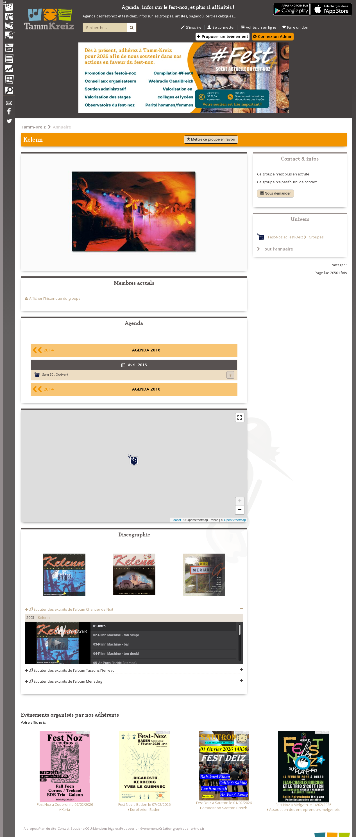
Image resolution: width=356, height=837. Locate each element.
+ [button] (240, 501)
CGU (88, 828)
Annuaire (62, 127)
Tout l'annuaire (275, 249)
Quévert (62, 374)
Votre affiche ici (33, 722)
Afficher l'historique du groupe (55, 298)
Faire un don (295, 27)
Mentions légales (106, 828)
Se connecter (221, 27)
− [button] (240, 510)
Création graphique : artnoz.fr (182, 828)
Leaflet (176, 520)
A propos (31, 828)
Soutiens (77, 828)
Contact (63, 828)
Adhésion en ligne (258, 27)
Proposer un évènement (222, 36)
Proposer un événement (139, 828)
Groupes (315, 237)
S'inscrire (191, 27)
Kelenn (44, 617)
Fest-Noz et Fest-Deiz (285, 237)
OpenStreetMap (235, 520)
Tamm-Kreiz (33, 127)
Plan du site (47, 828)
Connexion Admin (272, 36)
